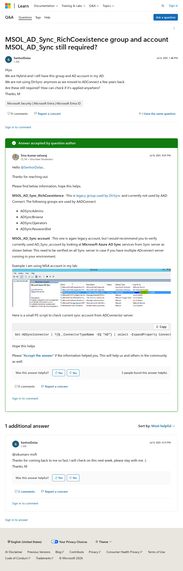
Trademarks (43, 558)
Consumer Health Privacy (123, 552)
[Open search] (163, 6)
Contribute (77, 552)
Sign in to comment (18, 127)
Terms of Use (156, 552)
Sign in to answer (16, 520)
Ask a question (166, 17)
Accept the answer (38, 355)
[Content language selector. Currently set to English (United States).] (24, 541)
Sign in (173, 5)
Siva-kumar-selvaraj (34, 155)
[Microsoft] (8, 6)
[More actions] (174, 28)
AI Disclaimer (13, 552)
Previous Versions (38, 552)
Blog (58, 552)
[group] (91, 335)
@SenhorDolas (32, 167)
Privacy (93, 552)
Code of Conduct (16, 558)
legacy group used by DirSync (98, 195)
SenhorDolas (22, 58)
